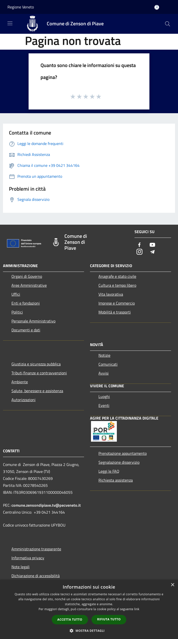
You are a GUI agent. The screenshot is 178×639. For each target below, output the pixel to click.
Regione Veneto (20, 7)
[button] (89, 630)
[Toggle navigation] (10, 23)
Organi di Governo (26, 276)
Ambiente (19, 382)
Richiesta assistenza (115, 480)
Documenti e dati (25, 330)
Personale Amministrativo (33, 321)
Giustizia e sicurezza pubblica (36, 364)
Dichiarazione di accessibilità (35, 576)
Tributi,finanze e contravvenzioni (39, 373)
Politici (17, 312)
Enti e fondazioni (25, 303)
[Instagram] (139, 252)
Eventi (103, 405)
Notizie (104, 355)
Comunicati (108, 364)
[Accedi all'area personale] (157, 7)
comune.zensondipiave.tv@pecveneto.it (46, 505)
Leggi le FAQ (108, 471)
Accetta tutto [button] (69, 619)
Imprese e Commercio (116, 303)
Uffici (15, 294)
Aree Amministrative (29, 285)
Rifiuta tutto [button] (109, 619)
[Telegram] (152, 252)
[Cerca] (168, 24)
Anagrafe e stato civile (117, 276)
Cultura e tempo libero (117, 285)
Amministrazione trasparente (36, 549)
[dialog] (89, 609)
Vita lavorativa (110, 294)
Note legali (20, 567)
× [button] (172, 585)
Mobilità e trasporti (114, 312)
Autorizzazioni (23, 400)
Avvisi (103, 373)
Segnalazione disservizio (118, 462)
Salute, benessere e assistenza (37, 391)
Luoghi (104, 396)
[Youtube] (152, 245)
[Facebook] (139, 245)
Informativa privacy (27, 558)
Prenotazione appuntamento (122, 453)
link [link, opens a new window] (136, 609)
